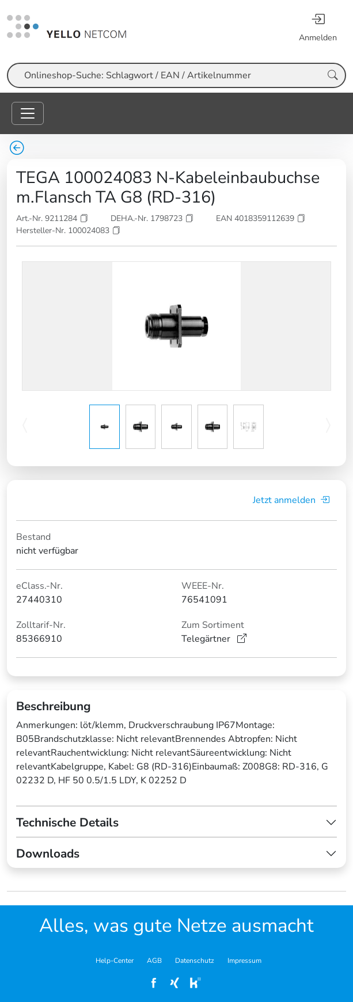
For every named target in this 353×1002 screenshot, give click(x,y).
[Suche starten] (333, 75)
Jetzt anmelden (291, 500)
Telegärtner (213, 639)
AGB (154, 960)
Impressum (244, 960)
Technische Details (67, 822)
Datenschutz (194, 960)
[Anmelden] (318, 27)
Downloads (47, 853)
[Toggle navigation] (28, 113)
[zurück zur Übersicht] (16, 149)
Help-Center (115, 960)
